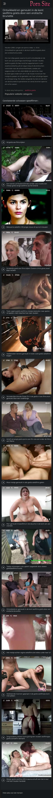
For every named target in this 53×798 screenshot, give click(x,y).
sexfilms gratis (30, 90)
